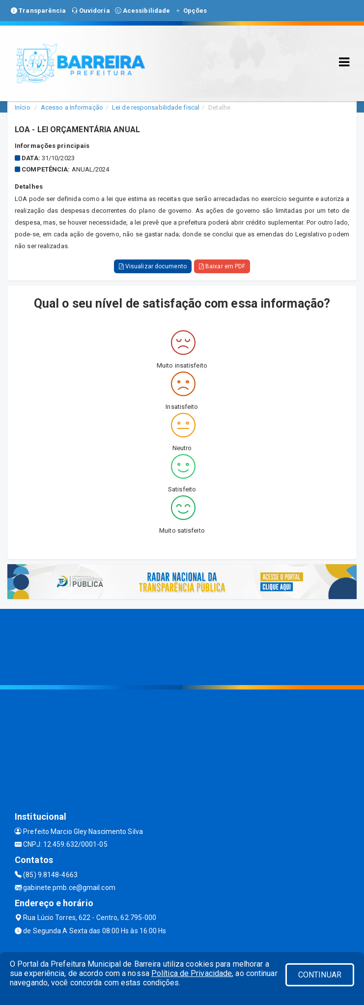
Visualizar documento (153, 266)
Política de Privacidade (191, 973)
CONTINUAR (319, 974)
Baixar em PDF (222, 266)
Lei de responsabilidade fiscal (155, 107)
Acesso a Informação (72, 107)
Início (22, 107)
